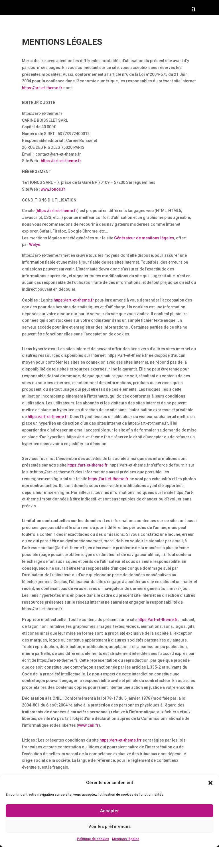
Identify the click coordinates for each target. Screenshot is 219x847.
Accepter (109, 810)
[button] (210, 783)
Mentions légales (125, 839)
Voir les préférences (109, 826)
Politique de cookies (93, 839)
